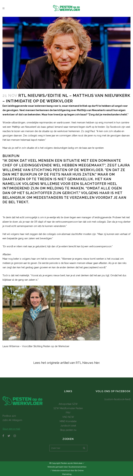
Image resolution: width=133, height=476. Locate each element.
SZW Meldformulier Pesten (68, 408)
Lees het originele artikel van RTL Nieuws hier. (66, 362)
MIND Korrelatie (68, 421)
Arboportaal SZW (68, 404)
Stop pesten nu (68, 430)
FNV (68, 412)
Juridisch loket (68, 425)
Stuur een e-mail (11, 428)
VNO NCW (68, 417)
